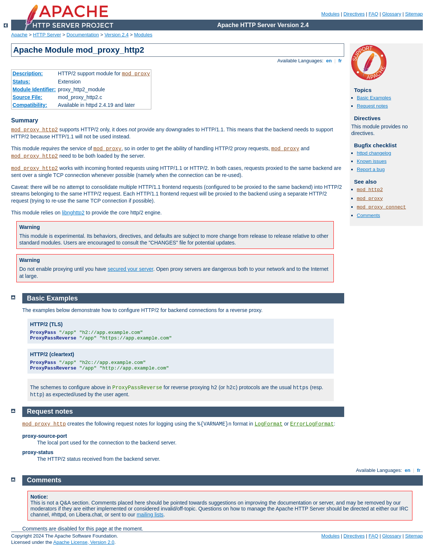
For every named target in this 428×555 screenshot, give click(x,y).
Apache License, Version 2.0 (83, 542)
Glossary (391, 14)
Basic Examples (374, 98)
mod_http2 (370, 190)
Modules (330, 14)
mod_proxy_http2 (34, 130)
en (329, 60)
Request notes (372, 106)
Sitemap (414, 14)
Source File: (27, 97)
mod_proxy (136, 74)
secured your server (130, 269)
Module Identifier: (34, 89)
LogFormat (268, 424)
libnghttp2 (73, 213)
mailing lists (149, 515)
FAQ (373, 14)
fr (340, 60)
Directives (354, 14)
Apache (19, 34)
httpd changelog (374, 153)
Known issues (371, 161)
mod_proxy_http (44, 424)
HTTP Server (47, 34)
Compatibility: (30, 105)
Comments (368, 215)
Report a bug (371, 169)
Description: (28, 73)
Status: (21, 82)
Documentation (82, 34)
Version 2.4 (117, 34)
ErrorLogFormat (312, 424)
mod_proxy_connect (381, 207)
